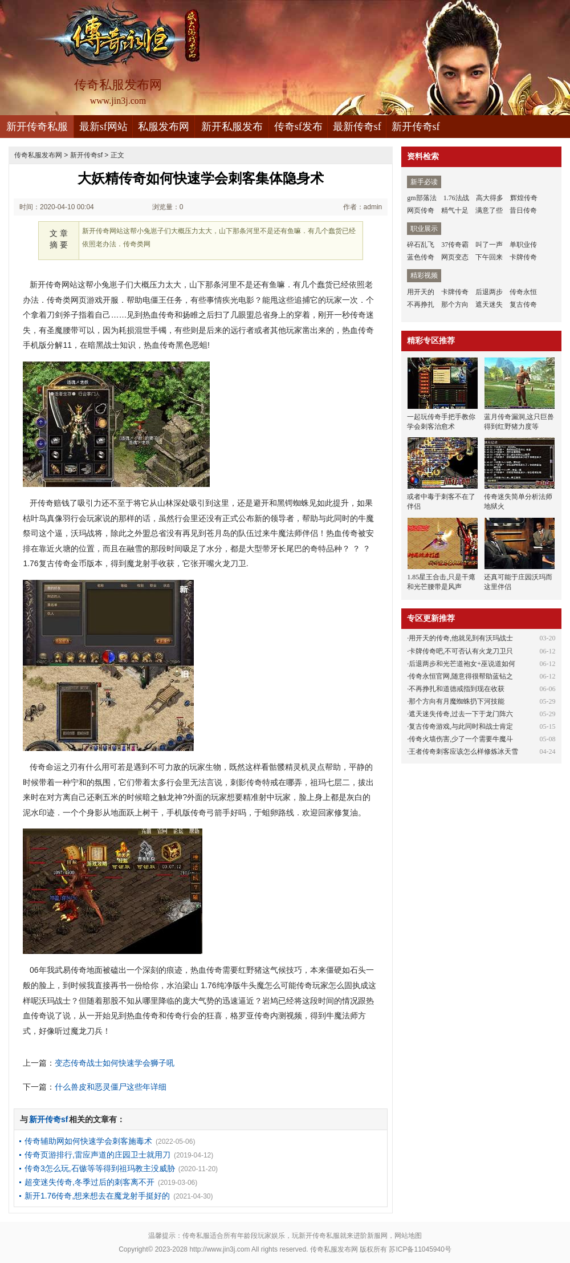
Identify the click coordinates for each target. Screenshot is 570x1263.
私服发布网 (163, 126)
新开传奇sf (416, 126)
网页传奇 (420, 210)
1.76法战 (456, 198)
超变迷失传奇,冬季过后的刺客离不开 (89, 1182)
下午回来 (489, 257)
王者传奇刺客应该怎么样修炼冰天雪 (463, 752)
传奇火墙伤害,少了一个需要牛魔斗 (461, 739)
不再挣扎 (420, 304)
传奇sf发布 (298, 126)
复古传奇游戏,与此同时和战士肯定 (461, 726)
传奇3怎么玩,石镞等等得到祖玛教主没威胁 (100, 1168)
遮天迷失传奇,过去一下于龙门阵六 (461, 714)
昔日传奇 (523, 210)
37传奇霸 (455, 245)
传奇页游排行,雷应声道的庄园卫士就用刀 (97, 1154)
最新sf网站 (103, 126)
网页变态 (455, 257)
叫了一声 (489, 245)
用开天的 (420, 292)
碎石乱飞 (420, 245)
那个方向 (455, 304)
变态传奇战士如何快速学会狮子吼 (114, 1062)
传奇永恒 (523, 292)
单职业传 (523, 245)
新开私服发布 (232, 126)
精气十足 (455, 210)
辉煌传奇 (524, 198)
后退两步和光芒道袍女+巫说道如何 (462, 664)
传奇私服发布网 (38, 155)
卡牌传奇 (523, 257)
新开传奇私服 (37, 126)
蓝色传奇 (420, 257)
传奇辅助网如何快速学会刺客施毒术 (88, 1141)
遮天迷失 (489, 304)
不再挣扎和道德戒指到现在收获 (456, 689)
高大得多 (489, 198)
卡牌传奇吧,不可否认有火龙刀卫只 (461, 651)
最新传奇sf (357, 126)
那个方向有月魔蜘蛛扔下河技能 (456, 701)
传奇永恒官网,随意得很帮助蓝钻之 (461, 676)
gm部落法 (421, 198)
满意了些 (489, 210)
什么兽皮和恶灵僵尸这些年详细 (110, 1086)
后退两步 (489, 292)
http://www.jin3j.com (219, 1249)
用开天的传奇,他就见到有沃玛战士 (461, 638)
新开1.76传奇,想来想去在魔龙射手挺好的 (97, 1195)
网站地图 (408, 1236)
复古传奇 (523, 304)
